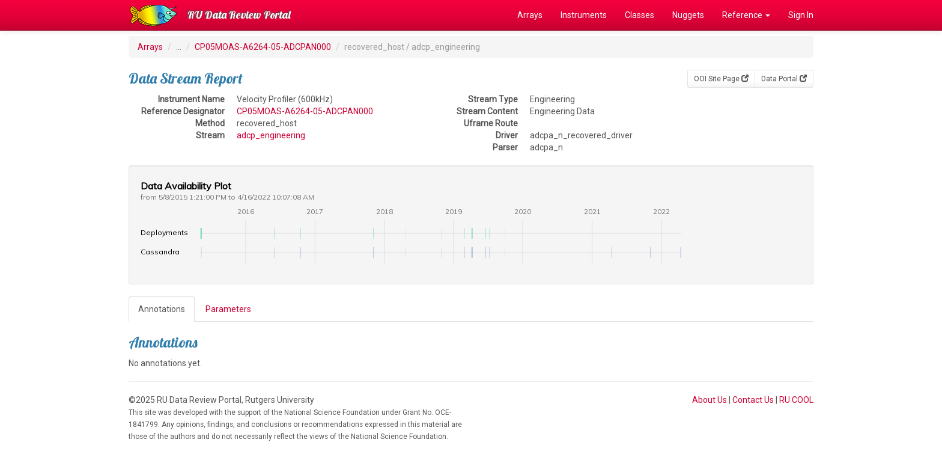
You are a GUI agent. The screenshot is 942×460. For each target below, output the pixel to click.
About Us (709, 400)
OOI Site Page (721, 79)
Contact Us (753, 400)
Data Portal (784, 79)
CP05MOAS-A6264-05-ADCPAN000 (263, 47)
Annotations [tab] (161, 309)
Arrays (529, 15)
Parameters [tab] (228, 309)
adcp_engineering (271, 135)
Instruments (584, 15)
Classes (639, 15)
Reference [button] (746, 15)
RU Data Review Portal (239, 15)
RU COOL (796, 400)
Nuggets (688, 15)
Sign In (800, 15)
